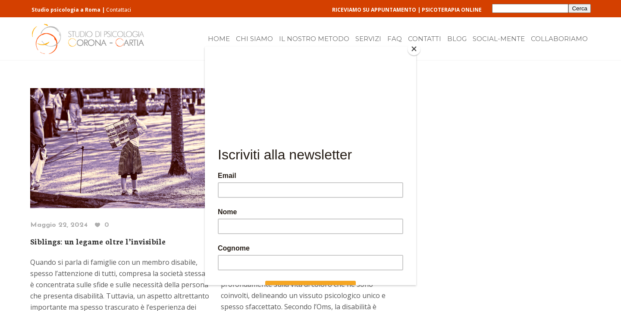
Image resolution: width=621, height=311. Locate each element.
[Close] (414, 48)
